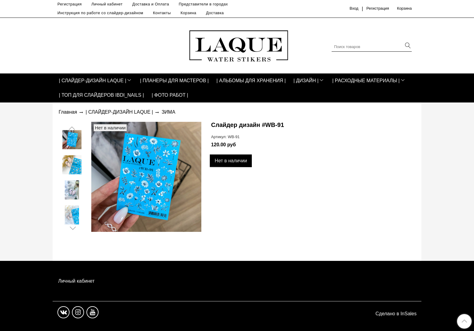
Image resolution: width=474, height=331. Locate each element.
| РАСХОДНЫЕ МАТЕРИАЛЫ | (366, 80)
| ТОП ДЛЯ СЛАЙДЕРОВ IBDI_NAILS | (101, 95)
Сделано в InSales (396, 313)
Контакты (162, 13)
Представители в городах (203, 4)
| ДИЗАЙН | (306, 80)
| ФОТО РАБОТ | (170, 95)
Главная (68, 112)
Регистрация (69, 4)
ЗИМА (168, 112)
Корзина (188, 13)
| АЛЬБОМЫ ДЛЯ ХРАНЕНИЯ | (251, 80)
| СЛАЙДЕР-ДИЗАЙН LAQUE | (92, 80)
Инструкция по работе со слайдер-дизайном (100, 13)
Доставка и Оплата (150, 4)
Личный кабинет (106, 4)
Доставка (215, 13)
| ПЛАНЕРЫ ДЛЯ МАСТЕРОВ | (174, 80)
